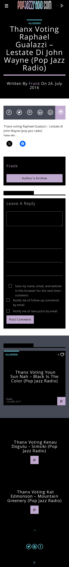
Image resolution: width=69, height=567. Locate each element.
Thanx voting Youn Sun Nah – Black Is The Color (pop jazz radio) (34, 376)
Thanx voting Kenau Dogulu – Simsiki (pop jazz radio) (34, 446)
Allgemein (34, 23)
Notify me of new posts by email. (35, 311)
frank (34, 83)
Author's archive (34, 178)
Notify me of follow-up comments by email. (36, 300)
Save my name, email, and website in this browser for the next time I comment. (38, 286)
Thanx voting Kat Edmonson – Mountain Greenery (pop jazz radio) (34, 496)
